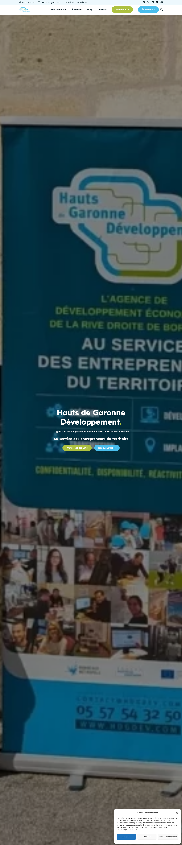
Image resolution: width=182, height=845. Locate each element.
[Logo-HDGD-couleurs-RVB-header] (24, 9)
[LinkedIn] (157, 2)
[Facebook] (144, 2)
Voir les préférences (168, 836)
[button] (177, 812)
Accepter (126, 836)
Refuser (146, 836)
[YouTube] (162, 2)
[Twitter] (148, 2)
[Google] (153, 2)
